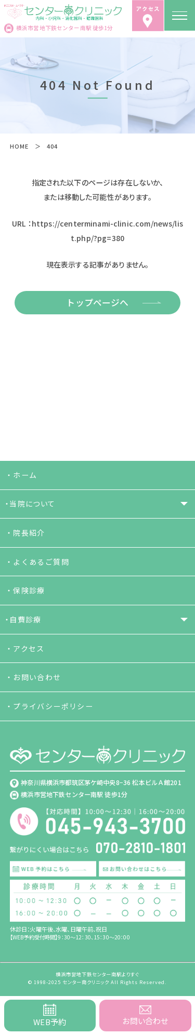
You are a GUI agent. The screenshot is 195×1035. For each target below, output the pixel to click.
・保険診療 (25, 590)
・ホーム (21, 475)
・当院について (30, 503)
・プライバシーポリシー (49, 706)
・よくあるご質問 (37, 561)
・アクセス (25, 648)
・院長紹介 (25, 532)
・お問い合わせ (33, 677)
